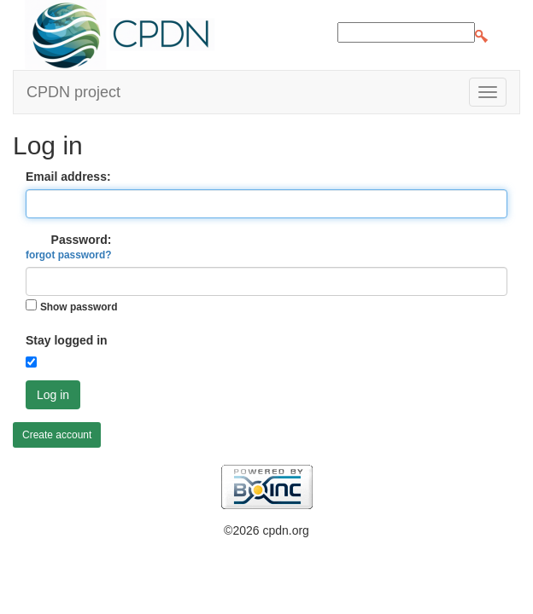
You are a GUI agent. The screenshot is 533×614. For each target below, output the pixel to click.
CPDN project (73, 92)
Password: (68, 247)
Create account (56, 435)
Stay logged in (67, 340)
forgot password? (68, 255)
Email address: (68, 176)
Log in (53, 395)
